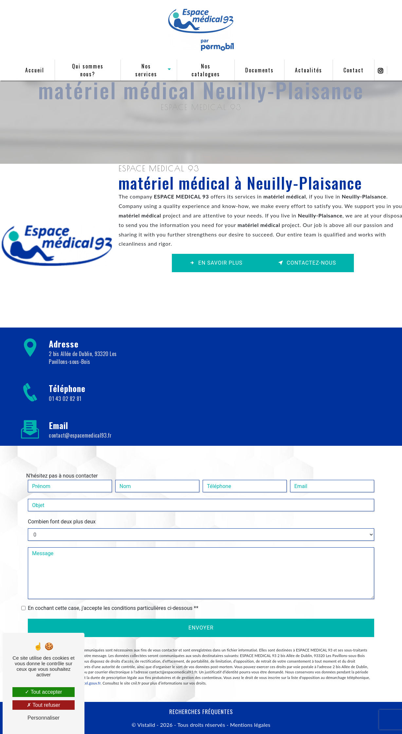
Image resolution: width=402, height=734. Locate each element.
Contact (352, 70)
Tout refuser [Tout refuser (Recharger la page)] (43, 705)
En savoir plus (216, 263)
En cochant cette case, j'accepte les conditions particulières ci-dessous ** (113, 608)
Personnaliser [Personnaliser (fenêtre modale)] (43, 718)
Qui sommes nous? (88, 70)
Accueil (36, 70)
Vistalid (146, 725)
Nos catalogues (205, 70)
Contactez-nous (307, 263)
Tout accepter (43, 692)
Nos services (146, 70)
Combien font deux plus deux (62, 521)
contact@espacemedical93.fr (80, 435)
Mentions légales (249, 725)
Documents (258, 70)
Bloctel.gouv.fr (88, 683)
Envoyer (201, 628)
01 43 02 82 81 (65, 399)
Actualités (306, 70)
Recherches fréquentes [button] (201, 711)
